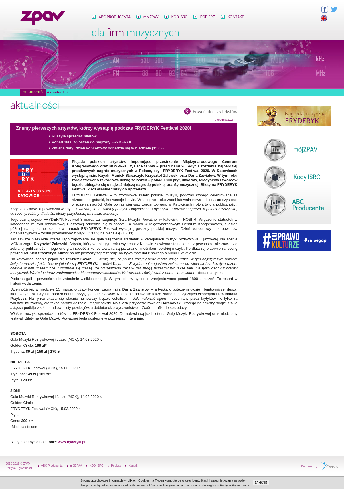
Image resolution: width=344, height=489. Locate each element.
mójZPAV (76, 465)
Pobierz (116, 465)
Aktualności (57, 92)
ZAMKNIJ (261, 482)
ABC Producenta (52, 465)
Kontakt (133, 465)
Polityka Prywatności (19, 468)
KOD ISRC (96, 465)
